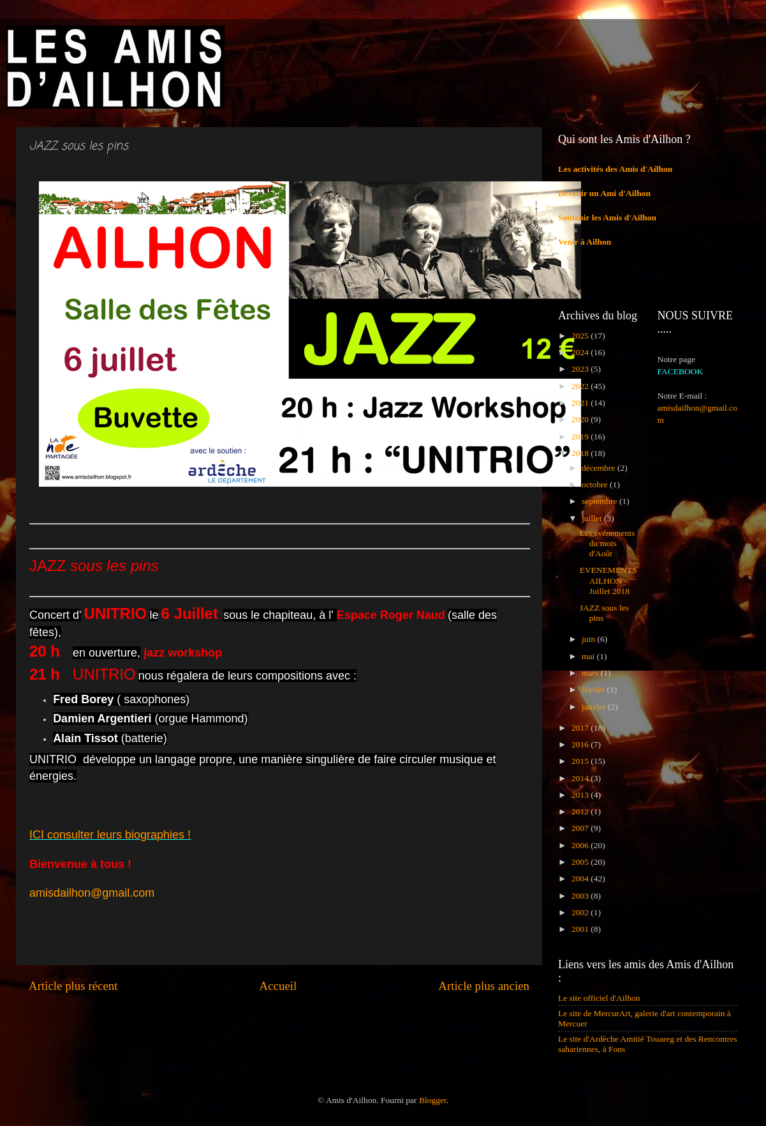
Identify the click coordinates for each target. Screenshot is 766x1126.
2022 (581, 386)
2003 (581, 896)
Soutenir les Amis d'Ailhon (607, 217)
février (594, 689)
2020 (581, 419)
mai (589, 656)
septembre (600, 501)
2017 (581, 728)
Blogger (432, 1100)
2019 (581, 436)
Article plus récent (73, 986)
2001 (581, 929)
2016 (581, 744)
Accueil (278, 986)
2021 (581, 402)
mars (591, 673)
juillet (593, 518)
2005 (581, 862)
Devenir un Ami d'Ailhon (604, 193)
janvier (595, 706)
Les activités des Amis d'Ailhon (615, 169)
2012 (581, 811)
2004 (581, 878)
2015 (581, 761)
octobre (596, 484)
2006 (581, 845)
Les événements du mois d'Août (607, 543)
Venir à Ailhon (584, 242)
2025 (581, 335)
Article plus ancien (483, 986)
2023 (581, 369)
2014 (581, 778)
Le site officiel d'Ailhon (599, 998)
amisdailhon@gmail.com (91, 892)
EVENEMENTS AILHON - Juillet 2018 (608, 580)
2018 (581, 453)
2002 (581, 912)
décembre (599, 468)
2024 (581, 352)
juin (589, 639)
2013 (581, 795)
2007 (581, 828)
